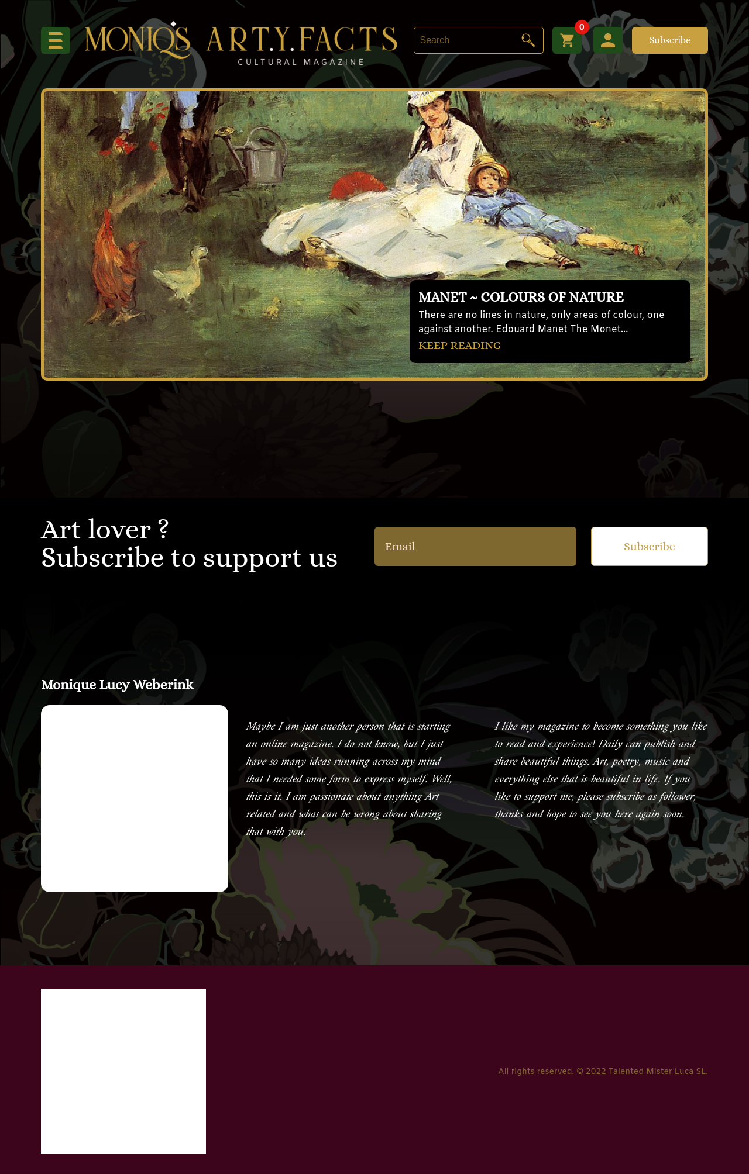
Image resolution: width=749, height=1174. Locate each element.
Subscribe (670, 40)
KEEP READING (459, 345)
